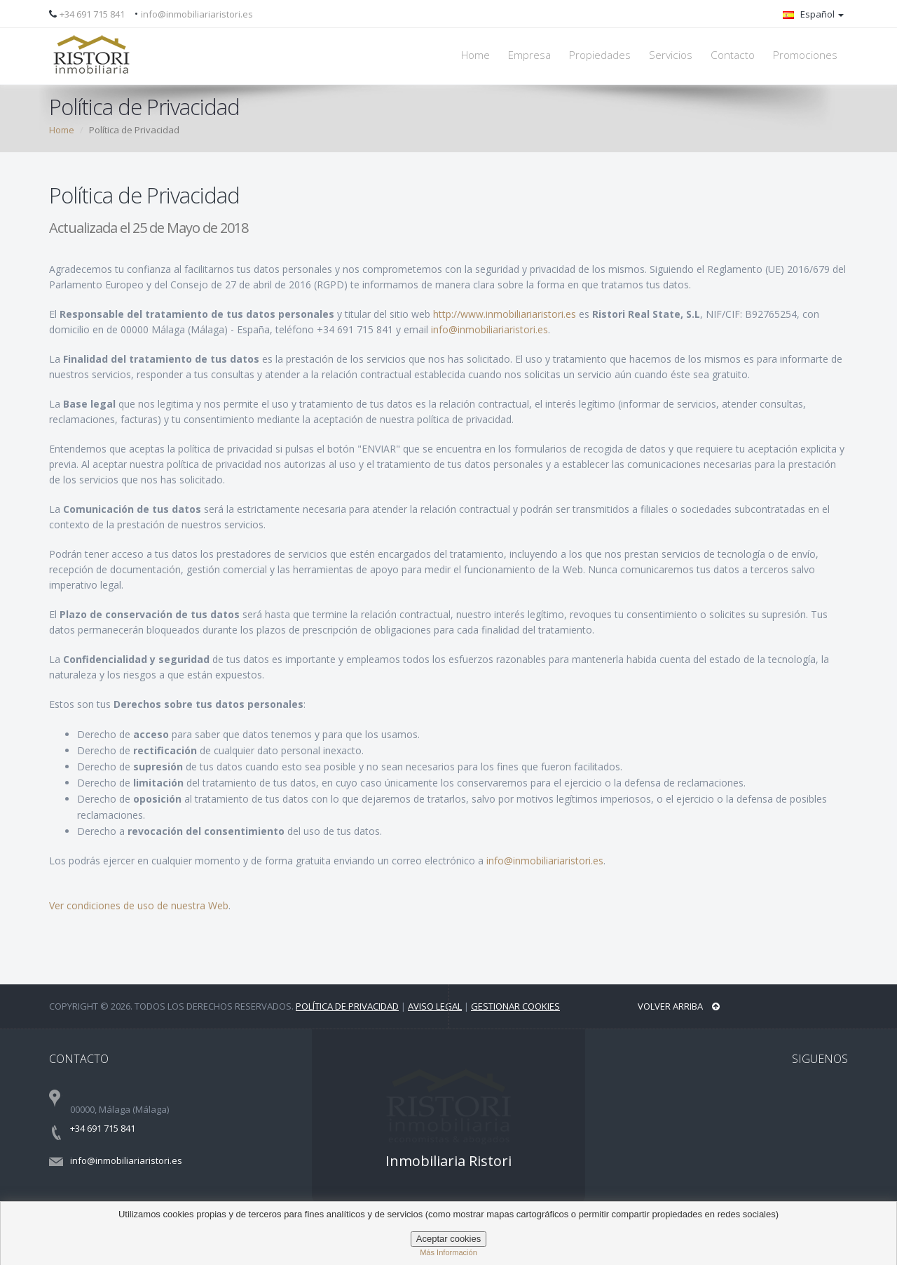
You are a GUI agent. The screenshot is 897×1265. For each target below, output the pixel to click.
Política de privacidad (347, 1006)
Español (813, 14)
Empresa (529, 55)
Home (475, 55)
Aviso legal (435, 1006)
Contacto (733, 55)
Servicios (670, 55)
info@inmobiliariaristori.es (197, 14)
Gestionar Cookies (515, 1006)
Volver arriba (679, 1006)
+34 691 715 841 (92, 14)
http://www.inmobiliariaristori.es (504, 314)
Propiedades (600, 55)
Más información (448, 1252)
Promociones (805, 55)
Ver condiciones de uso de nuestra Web (138, 905)
